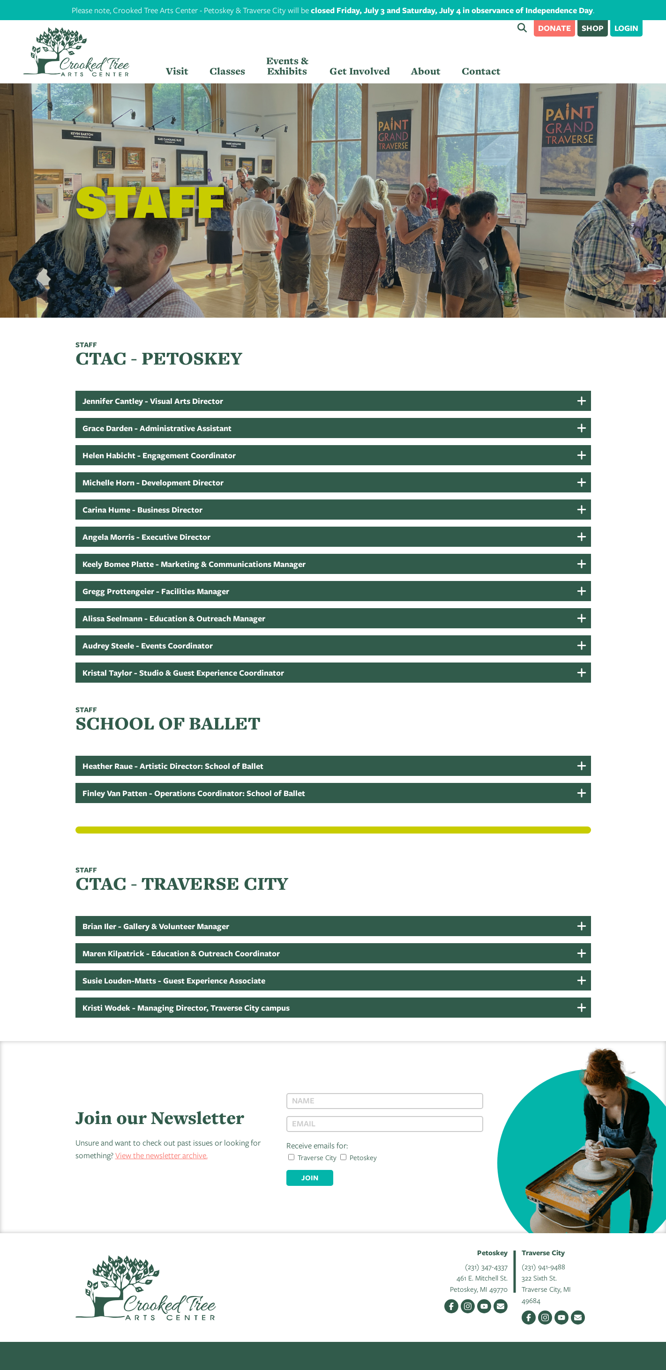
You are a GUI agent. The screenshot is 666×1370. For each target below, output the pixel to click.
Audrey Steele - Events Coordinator (147, 645)
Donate (554, 27)
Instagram (468, 1306)
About (426, 71)
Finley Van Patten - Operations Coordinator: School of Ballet (193, 793)
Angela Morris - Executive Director (146, 536)
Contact (481, 71)
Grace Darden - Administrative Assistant (157, 428)
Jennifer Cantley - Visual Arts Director (152, 400)
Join (309, 1178)
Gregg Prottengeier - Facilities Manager (155, 591)
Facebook (451, 1306)
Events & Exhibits (287, 66)
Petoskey (358, 1157)
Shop (593, 27)
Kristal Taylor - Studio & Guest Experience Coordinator (183, 672)
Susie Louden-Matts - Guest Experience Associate (173, 980)
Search (522, 27)
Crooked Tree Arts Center (76, 51)
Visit (177, 71)
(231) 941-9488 (543, 1266)
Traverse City (312, 1157)
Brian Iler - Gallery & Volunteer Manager (155, 926)
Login (626, 27)
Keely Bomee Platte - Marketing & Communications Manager (194, 563)
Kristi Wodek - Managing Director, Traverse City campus (186, 1007)
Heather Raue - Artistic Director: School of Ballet (172, 765)
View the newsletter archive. (161, 1155)
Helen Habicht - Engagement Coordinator (159, 455)
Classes (227, 71)
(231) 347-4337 (486, 1266)
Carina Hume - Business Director (142, 509)
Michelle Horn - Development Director (153, 482)
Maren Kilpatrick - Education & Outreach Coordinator (181, 953)
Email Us (501, 1306)
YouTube (484, 1306)
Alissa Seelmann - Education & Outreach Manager (173, 618)
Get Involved (359, 71)
